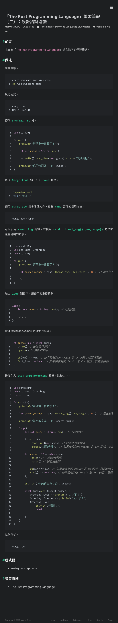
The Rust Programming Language (38, 50)
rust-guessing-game (24, 566)
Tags (90, 618)
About (110, 618)
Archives (64, 618)
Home (52, 618)
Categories (77, 618)
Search (100, 618)
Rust (7, 31)
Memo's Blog (13, 26)
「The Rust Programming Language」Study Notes (65, 26)
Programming (103, 26)
